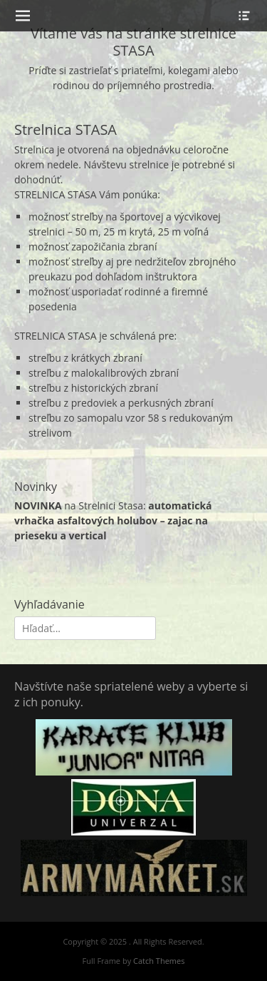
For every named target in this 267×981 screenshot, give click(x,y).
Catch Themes (158, 960)
